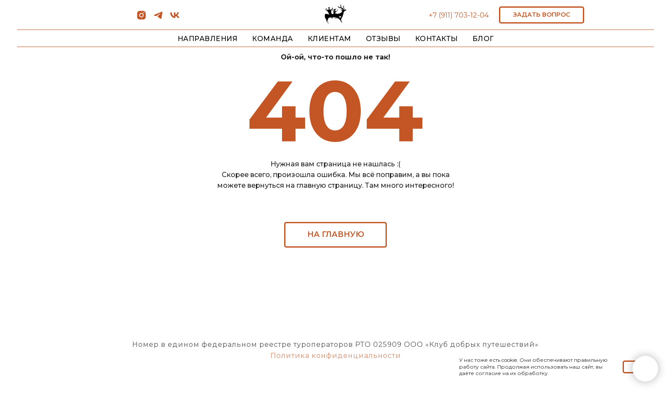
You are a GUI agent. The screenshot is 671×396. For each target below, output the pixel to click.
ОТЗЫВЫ (383, 39)
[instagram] (141, 18)
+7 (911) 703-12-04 (459, 15)
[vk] (174, 18)
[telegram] (158, 18)
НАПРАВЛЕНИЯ (208, 39)
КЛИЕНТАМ (329, 39)
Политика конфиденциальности (335, 356)
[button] (541, 15)
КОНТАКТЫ (436, 39)
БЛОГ (483, 39)
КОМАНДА (272, 39)
